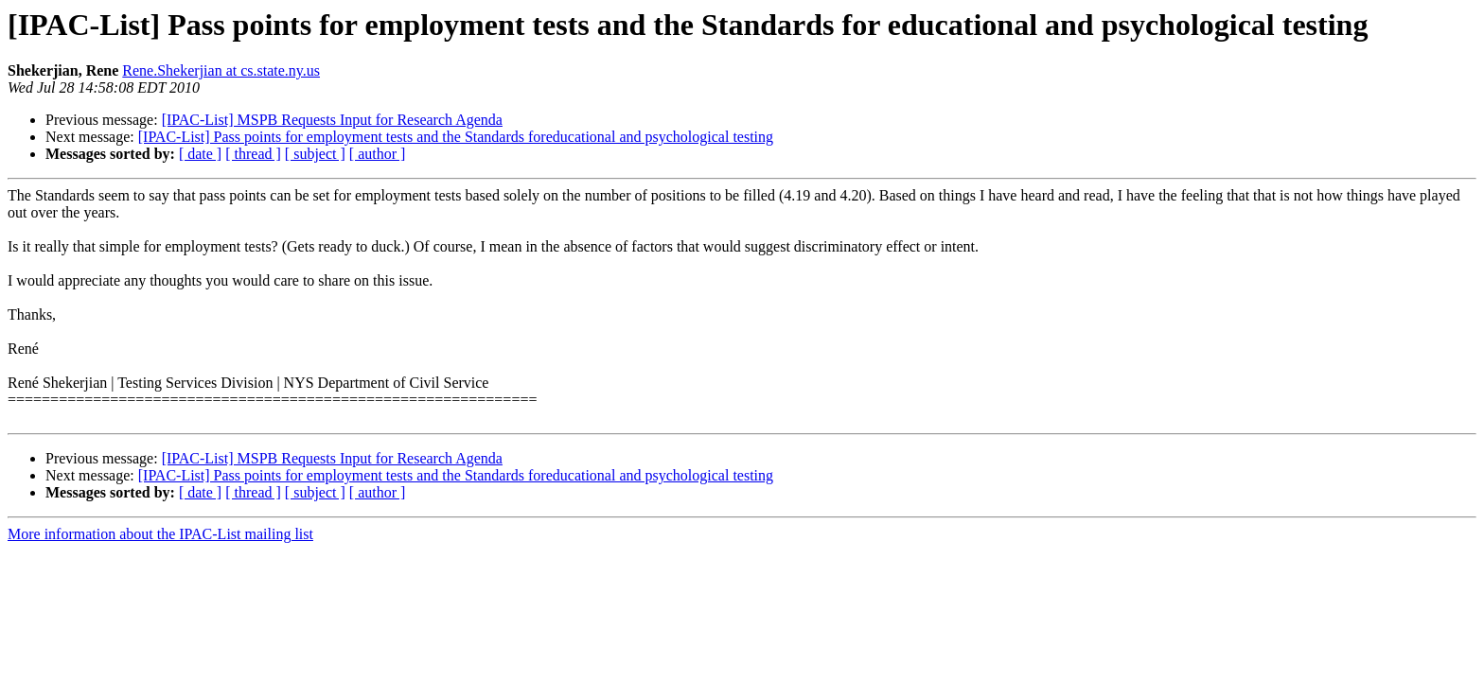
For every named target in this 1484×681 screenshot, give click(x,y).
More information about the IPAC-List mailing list (160, 534)
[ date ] (200, 154)
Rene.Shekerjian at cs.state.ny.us (221, 70)
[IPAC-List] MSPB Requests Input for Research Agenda (332, 120)
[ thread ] (253, 154)
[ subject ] (315, 154)
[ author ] (377, 154)
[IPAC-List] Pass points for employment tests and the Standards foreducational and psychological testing (455, 137)
